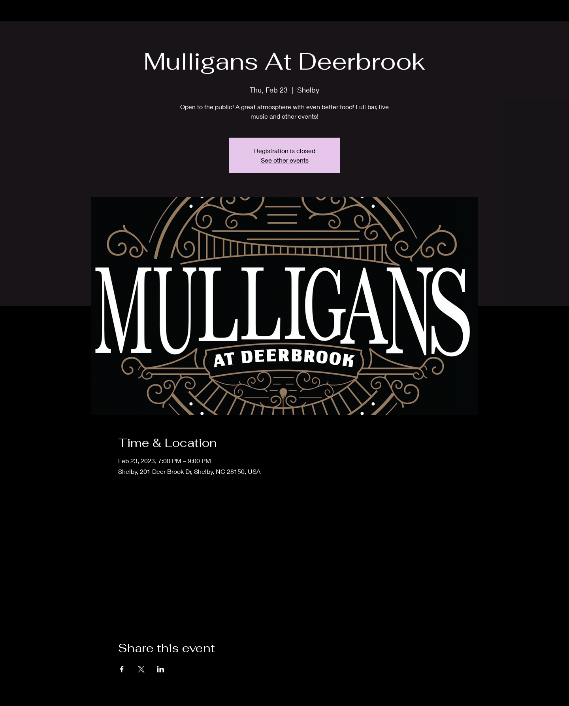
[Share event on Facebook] (122, 669)
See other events (285, 160)
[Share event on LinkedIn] (160, 669)
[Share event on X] (141, 669)
